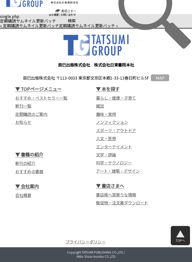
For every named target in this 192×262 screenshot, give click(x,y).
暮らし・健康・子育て (116, 98)
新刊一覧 (23, 106)
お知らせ (23, 122)
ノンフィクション (112, 122)
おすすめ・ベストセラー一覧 (41, 98)
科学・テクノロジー (114, 162)
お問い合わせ (68, 14)
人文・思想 (106, 138)
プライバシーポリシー (86, 241)
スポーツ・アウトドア (116, 130)
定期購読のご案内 (31, 114)
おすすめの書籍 (29, 171)
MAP (160, 78)
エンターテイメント (114, 146)
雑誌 (100, 106)
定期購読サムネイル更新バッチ (31, 26)
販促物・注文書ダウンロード (122, 202)
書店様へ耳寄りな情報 (116, 194)
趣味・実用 (106, 114)
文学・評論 (106, 154)
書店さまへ (68, 11)
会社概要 (54, 14)
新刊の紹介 (25, 163)
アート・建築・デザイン (118, 171)
